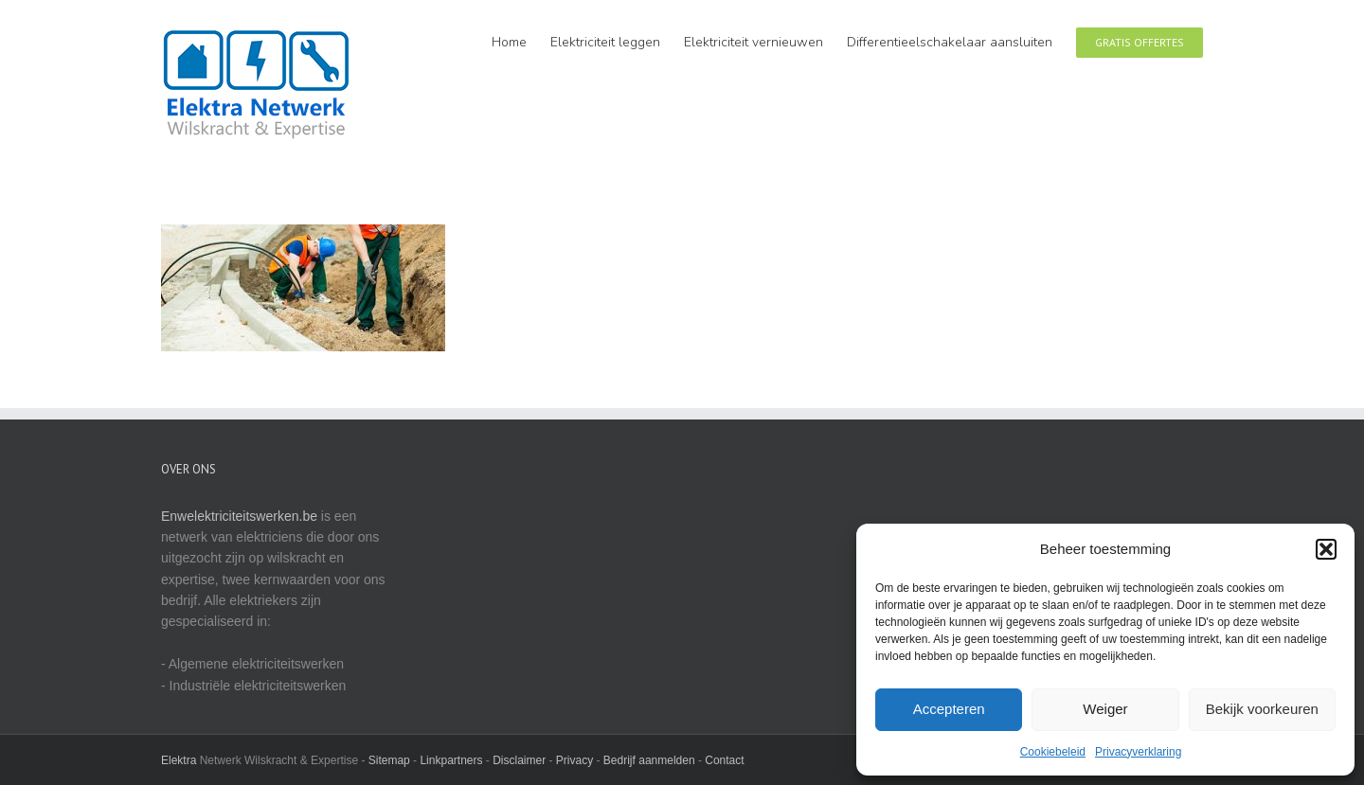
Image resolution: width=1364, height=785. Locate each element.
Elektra (178, 760)
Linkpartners (451, 760)
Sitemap (389, 760)
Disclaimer (519, 760)
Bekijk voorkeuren (1262, 709)
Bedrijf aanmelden (649, 760)
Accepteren (949, 709)
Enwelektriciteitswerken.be (239, 516)
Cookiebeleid (1053, 751)
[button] (1326, 549)
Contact (724, 760)
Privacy (574, 760)
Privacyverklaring (1138, 751)
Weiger (1105, 709)
